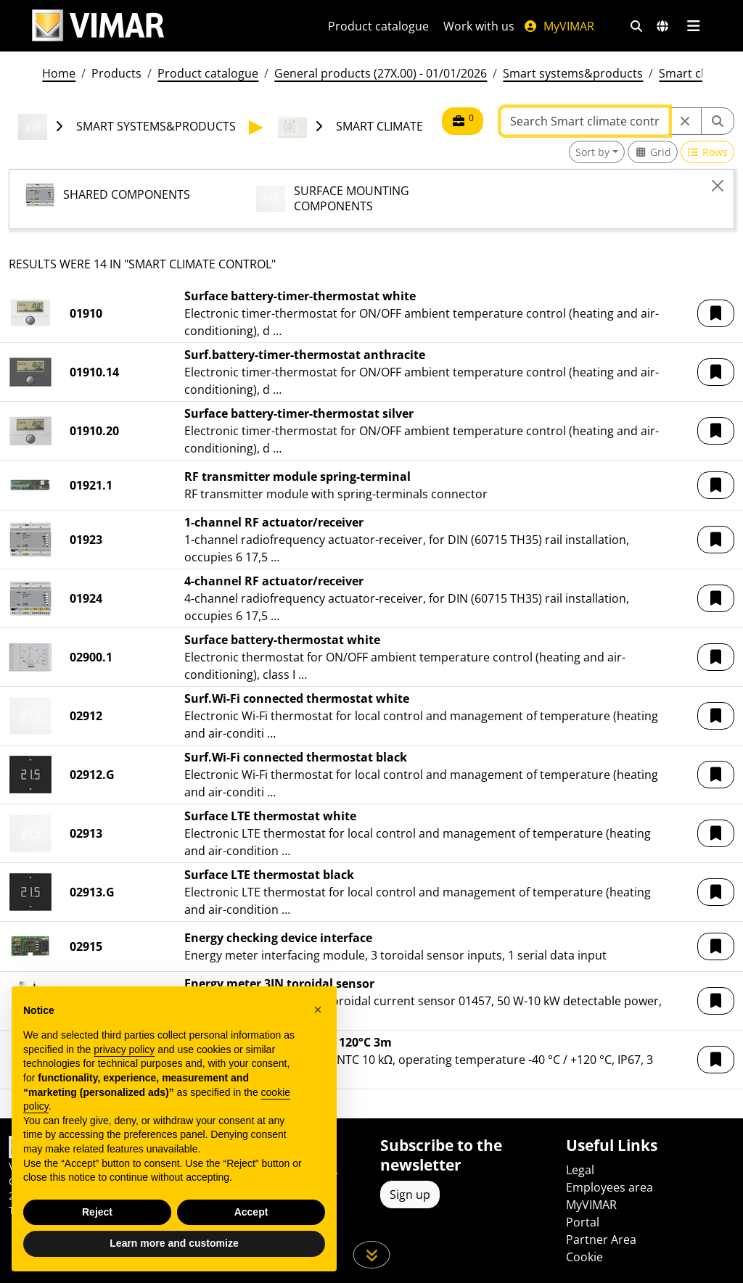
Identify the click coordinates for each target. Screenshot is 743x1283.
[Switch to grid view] (653, 152)
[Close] (717, 185)
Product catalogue (378, 26)
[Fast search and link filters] (636, 26)
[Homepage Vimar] (98, 26)
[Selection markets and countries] (662, 26)
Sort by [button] (592, 152)
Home (58, 73)
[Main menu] (693, 26)
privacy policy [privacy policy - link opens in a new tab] (124, 1062)
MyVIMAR (558, 26)
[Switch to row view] (708, 152)
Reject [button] (97, 1224)
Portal (582, 1222)
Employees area (609, 1187)
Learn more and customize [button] (174, 1255)
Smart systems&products (573, 73)
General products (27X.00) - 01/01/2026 (380, 73)
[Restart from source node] (685, 121)
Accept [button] (251, 1224)
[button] (715, 313)
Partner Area (601, 1239)
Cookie (584, 1257)
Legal (580, 1170)
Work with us (478, 26)
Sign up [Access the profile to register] (410, 1194)
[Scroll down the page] (371, 1254)
